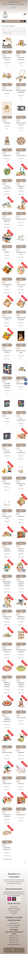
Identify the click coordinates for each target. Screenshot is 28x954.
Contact (13, 8)
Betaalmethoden (14, 912)
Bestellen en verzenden (14, 910)
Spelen (3, 26)
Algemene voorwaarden (14, 908)
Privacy (14, 914)
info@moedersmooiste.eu (14, 944)
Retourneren (14, 906)
